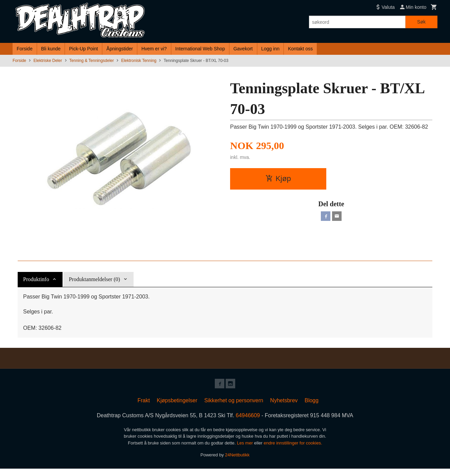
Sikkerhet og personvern (233, 402)
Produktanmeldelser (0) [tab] (94, 279)
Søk (421, 22)
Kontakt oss (300, 48)
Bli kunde (51, 48)
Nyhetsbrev (284, 402)
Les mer (245, 444)
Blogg (311, 402)
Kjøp (278, 178)
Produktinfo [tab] (36, 279)
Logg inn (270, 48)
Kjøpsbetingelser (177, 402)
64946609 (248, 417)
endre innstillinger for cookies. (293, 444)
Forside (25, 48)
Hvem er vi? (154, 48)
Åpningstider (119, 48)
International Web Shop (200, 48)
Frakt (143, 402)
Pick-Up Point (83, 48)
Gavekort (243, 48)
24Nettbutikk (237, 456)
